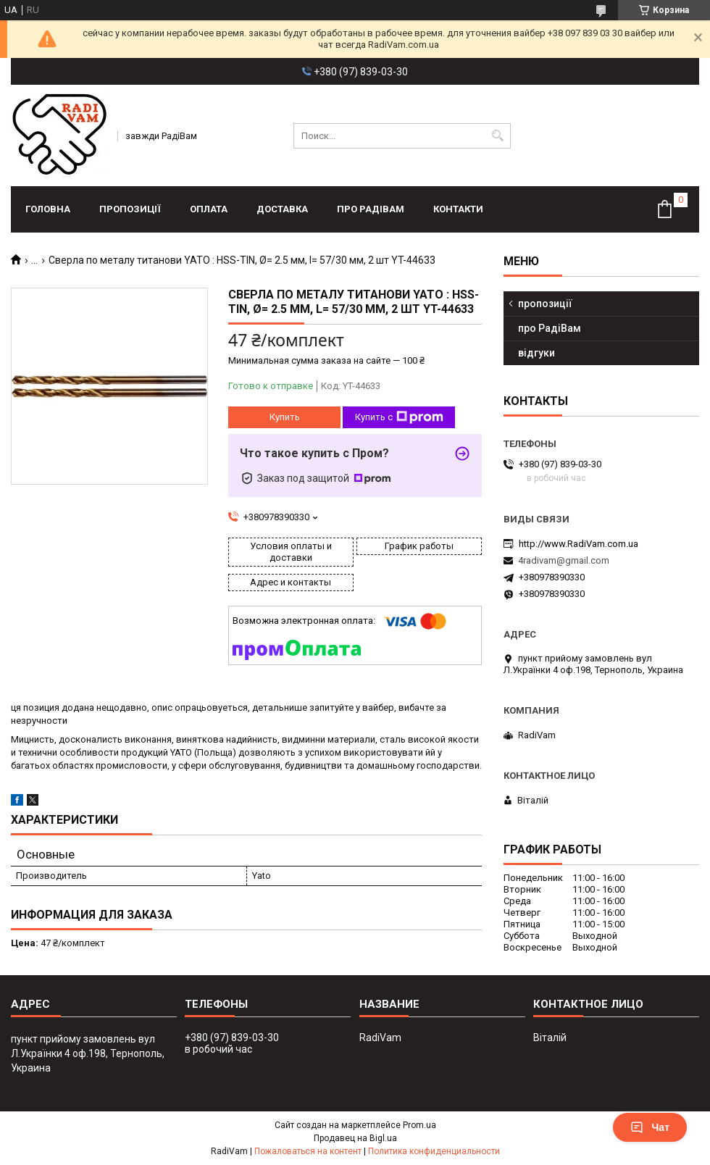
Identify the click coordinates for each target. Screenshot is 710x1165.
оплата (208, 209)
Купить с (399, 417)
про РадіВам (370, 209)
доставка (282, 209)
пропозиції (130, 209)
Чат (649, 1127)
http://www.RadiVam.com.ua (578, 543)
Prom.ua (419, 1125)
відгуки (536, 353)
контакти (458, 209)
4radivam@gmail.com (563, 560)
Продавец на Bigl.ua (355, 1138)
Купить (285, 417)
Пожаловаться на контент (308, 1151)
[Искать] (498, 136)
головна (47, 209)
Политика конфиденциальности (434, 1151)
